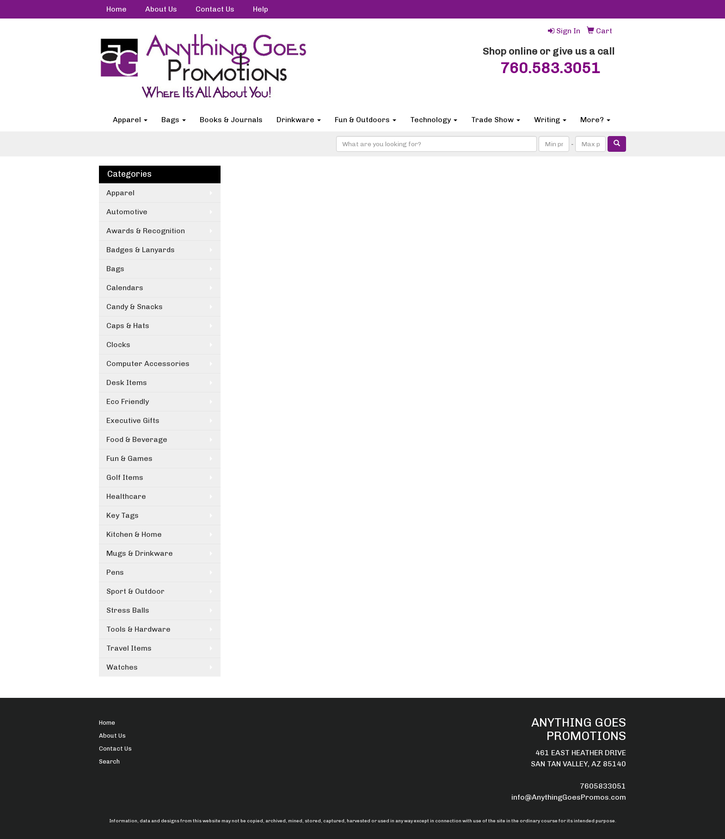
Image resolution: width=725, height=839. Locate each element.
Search (109, 761)
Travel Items (129, 648)
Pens (115, 572)
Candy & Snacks (134, 306)
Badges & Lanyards (140, 249)
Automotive (126, 211)
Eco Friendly (127, 401)
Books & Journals (231, 119)
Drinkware (298, 119)
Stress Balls (127, 610)
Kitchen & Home (134, 534)
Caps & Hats (127, 325)
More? (595, 119)
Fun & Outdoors (365, 119)
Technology (433, 119)
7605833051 (603, 786)
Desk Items (126, 382)
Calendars (124, 287)
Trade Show (495, 119)
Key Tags (122, 515)
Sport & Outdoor (135, 591)
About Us (161, 9)
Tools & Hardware (138, 629)
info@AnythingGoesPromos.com (568, 797)
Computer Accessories (148, 363)
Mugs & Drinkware (139, 553)
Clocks (118, 344)
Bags (173, 119)
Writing (550, 119)
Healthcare (126, 496)
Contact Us (215, 9)
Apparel (130, 119)
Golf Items (124, 477)
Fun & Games (129, 458)
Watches (122, 667)
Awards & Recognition (145, 230)
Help (260, 9)
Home (116, 9)
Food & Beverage (136, 439)
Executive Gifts (133, 420)
